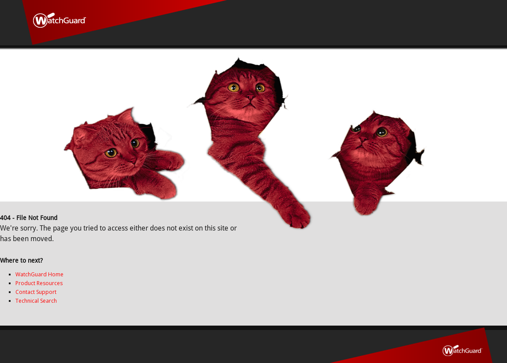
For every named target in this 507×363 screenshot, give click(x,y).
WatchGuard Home (39, 274)
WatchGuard (124, 22)
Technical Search (36, 300)
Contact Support (35, 292)
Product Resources (39, 283)
